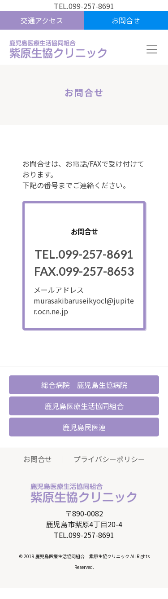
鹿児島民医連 (84, 427)
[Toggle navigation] (152, 49)
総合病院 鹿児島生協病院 (84, 384)
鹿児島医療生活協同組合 (84, 406)
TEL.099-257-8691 (84, 6)
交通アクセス (42, 20)
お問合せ (126, 20)
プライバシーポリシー (109, 459)
